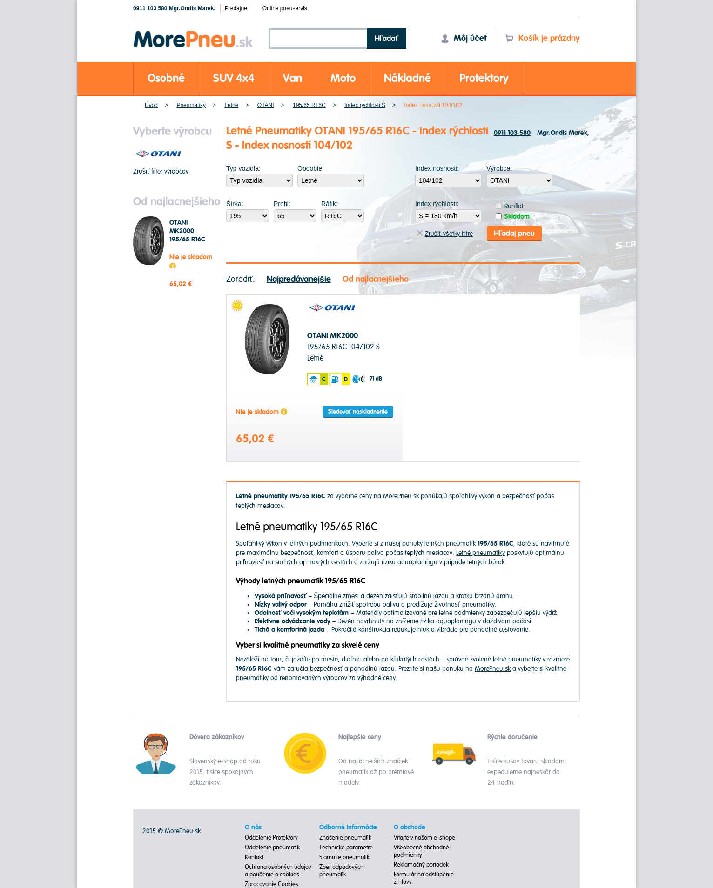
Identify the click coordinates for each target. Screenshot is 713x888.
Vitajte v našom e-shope (425, 837)
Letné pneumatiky (480, 553)
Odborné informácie (348, 827)
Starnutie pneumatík (344, 857)
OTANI (265, 105)
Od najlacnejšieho (376, 279)
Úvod (151, 105)
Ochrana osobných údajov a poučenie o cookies (278, 870)
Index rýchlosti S (364, 105)
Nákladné (407, 78)
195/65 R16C (309, 105)
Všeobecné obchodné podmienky (422, 851)
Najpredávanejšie (299, 279)
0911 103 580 (150, 8)
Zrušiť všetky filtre (445, 234)
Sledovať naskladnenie (358, 411)
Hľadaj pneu (514, 233)
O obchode (409, 827)
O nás (253, 827)
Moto (343, 78)
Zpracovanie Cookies (271, 884)
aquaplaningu (456, 621)
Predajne (236, 8)
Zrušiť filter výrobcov (160, 171)
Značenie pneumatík (345, 837)
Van (292, 78)
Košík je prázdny (542, 38)
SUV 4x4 (234, 78)
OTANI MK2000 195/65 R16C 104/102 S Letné (187, 239)
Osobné (166, 78)
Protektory (484, 78)
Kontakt (254, 857)
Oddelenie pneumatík (272, 847)
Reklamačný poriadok (421, 864)
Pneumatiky (191, 105)
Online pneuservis (284, 8)
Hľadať (387, 38)
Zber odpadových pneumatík (341, 870)
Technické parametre (346, 847)
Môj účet (463, 38)
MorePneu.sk (493, 669)
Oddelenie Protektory (271, 837)
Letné (231, 105)
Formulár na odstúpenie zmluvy (424, 878)
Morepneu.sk (193, 32)
